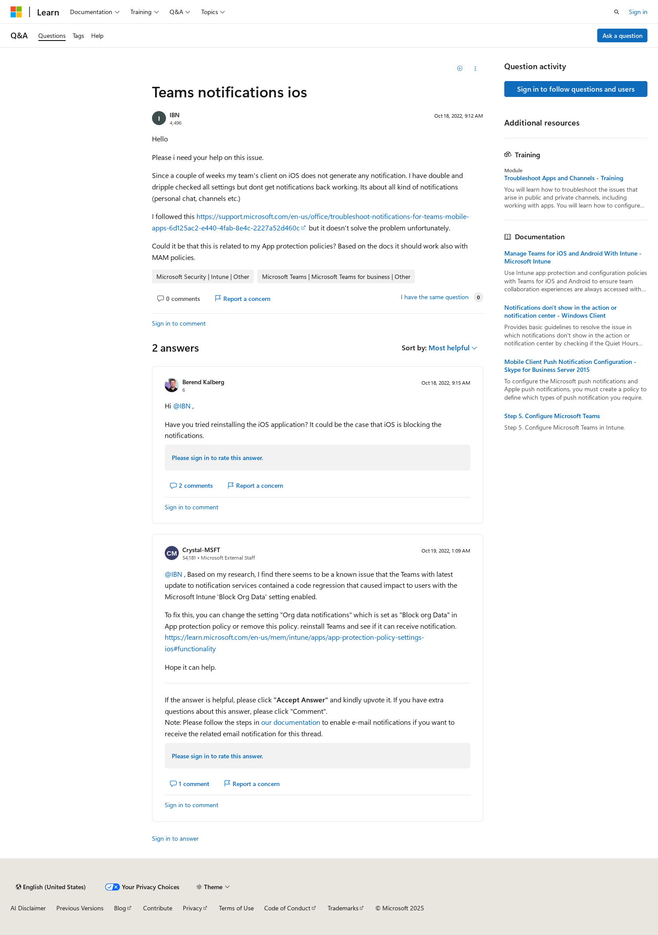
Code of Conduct (287, 908)
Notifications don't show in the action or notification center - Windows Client (560, 311)
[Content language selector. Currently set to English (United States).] (51, 887)
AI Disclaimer (28, 908)
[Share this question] (475, 69)
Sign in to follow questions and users (576, 88)
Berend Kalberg (203, 382)
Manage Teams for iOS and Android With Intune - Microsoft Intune (573, 257)
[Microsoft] (16, 12)
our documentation (290, 722)
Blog (120, 908)
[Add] (459, 69)
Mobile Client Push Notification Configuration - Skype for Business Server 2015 (570, 366)
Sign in (638, 11)
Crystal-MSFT (201, 549)
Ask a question (623, 35)
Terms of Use (236, 908)
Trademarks (343, 908)
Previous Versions (80, 908)
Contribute (157, 908)
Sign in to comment (179, 323)
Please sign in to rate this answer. (217, 457)
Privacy (192, 908)
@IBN (182, 405)
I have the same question (435, 297)
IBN (175, 115)
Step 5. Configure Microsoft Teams (552, 416)
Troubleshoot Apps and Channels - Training (563, 178)
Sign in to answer (175, 838)
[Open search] (616, 12)
